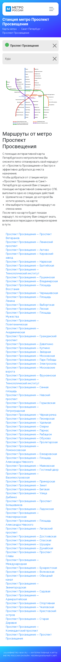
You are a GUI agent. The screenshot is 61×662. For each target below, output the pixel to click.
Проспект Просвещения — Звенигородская (22, 585)
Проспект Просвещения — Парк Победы (31, 359)
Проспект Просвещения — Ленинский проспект (29, 243)
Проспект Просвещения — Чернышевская (32, 293)
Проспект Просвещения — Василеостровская (22, 475)
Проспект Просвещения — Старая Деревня (27, 620)
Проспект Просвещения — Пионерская (30, 418)
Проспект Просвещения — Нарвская (29, 261)
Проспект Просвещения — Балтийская (30, 265)
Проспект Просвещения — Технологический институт (22, 271)
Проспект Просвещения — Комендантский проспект (22, 628)
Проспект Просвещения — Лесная (27, 308)
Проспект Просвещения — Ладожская (30, 509)
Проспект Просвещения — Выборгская (30, 304)
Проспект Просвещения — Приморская (30, 481)
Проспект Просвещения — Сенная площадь (27, 389)
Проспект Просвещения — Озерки (27, 426)
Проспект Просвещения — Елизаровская (31, 454)
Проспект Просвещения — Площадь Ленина (28, 298)
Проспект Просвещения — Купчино (28, 348)
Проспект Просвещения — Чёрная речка (31, 414)
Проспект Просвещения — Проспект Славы (29, 554)
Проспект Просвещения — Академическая (22, 330)
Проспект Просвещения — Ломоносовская (22, 448)
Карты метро (9, 29)
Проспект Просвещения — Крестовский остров (31, 613)
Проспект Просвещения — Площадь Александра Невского (28, 459)
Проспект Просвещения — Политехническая (22, 322)
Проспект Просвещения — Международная (22, 561)
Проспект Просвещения (15, 33)
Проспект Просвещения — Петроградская (22, 408)
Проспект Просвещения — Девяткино (29, 344)
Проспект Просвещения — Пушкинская (30, 277)
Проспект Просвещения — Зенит (26, 485)
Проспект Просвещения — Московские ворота (30, 369)
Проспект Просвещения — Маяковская (30, 465)
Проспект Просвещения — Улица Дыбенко (26, 495)
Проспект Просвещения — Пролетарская (32, 442)
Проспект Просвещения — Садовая (28, 591)
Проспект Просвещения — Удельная (28, 422)
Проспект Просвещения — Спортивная (30, 603)
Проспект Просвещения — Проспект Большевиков (29, 503)
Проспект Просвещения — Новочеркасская (22, 514)
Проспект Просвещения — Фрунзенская (31, 375)
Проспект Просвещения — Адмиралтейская (22, 597)
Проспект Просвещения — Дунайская (29, 548)
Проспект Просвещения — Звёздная (28, 351)
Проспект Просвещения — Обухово (28, 438)
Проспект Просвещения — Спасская (28, 540)
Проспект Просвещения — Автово (27, 249)
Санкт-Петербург (31, 29)
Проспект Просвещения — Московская (30, 355)
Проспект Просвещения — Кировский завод (29, 255)
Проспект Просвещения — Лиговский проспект (29, 530)
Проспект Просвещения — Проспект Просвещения (29, 636)
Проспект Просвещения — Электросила (31, 363)
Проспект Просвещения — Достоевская (31, 536)
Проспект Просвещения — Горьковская (30, 403)
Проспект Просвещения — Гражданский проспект (31, 338)
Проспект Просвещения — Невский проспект (28, 397)
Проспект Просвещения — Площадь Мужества (28, 314)
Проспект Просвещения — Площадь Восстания (28, 287)
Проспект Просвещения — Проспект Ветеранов (29, 236)
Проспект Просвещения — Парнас (27, 430)
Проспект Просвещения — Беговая (27, 489)
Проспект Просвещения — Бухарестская (31, 567)
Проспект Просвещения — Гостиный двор (32, 469)
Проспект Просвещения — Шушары (28, 544)
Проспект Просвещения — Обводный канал (29, 577)
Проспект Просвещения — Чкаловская (30, 607)
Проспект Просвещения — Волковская (30, 571)
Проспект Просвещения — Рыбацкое (29, 434)
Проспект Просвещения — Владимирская (32, 281)
